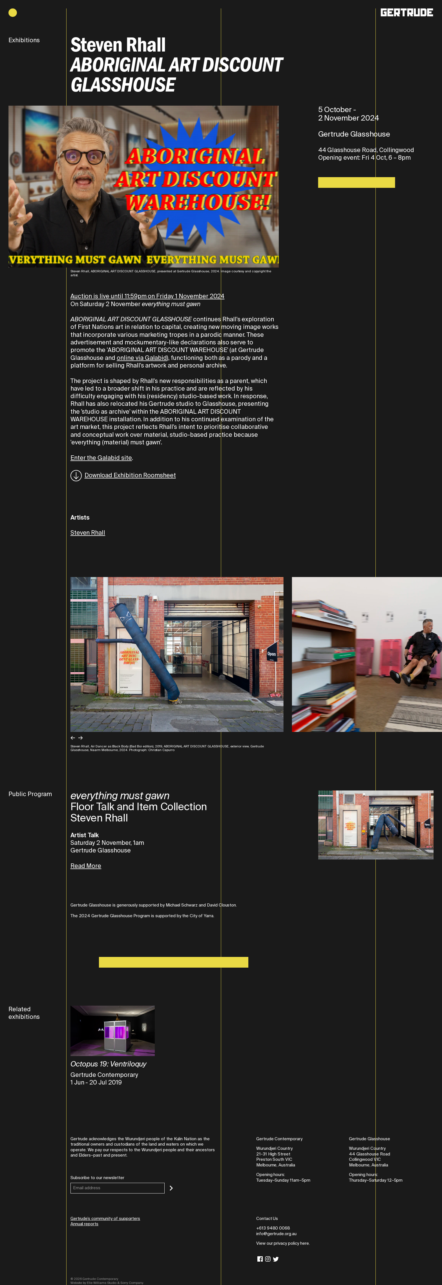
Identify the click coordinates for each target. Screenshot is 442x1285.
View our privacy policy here (282, 1243)
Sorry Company (131, 1283)
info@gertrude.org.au (276, 1234)
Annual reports (84, 1224)
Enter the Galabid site (101, 458)
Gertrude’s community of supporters (105, 1218)
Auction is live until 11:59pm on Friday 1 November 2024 (147, 296)
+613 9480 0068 (273, 1228)
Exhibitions (24, 40)
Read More (85, 866)
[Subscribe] (171, 1188)
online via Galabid (142, 358)
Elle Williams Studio (101, 1283)
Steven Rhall (87, 533)
